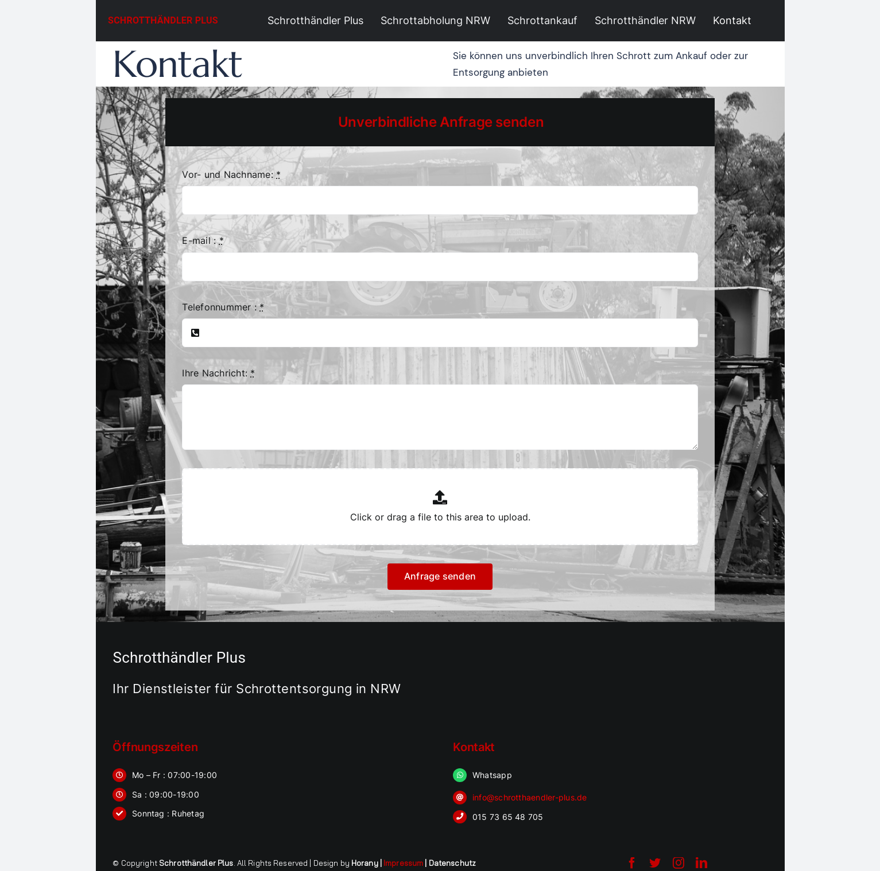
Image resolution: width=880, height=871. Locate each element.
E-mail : (202, 240)
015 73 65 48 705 (508, 817)
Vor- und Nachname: (231, 174)
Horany (364, 863)
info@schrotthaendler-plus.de (529, 797)
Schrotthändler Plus (163, 20)
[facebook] (632, 863)
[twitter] (655, 863)
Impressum (403, 863)
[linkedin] (701, 863)
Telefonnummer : (223, 307)
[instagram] (678, 863)
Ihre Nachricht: (218, 373)
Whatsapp (492, 775)
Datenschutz (452, 863)
